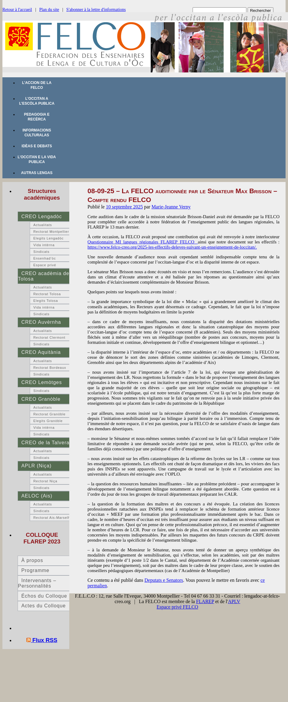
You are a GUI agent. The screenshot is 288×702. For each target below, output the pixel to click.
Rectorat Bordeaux (49, 367)
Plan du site (49, 9)
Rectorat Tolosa (47, 294)
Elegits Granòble (48, 421)
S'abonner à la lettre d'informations (96, 9)
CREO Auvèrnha (41, 322)
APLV (234, 601)
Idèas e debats (37, 146)
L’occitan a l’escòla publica (36, 101)
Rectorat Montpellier (51, 231)
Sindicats (41, 251)
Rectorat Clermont (49, 337)
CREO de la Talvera (45, 442)
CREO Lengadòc (41, 216)
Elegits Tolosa (45, 300)
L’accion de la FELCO (37, 85)
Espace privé (44, 265)
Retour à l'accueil (17, 9)
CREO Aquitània (41, 352)
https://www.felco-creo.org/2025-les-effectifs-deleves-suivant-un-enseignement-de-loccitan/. (172, 247)
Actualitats (42, 225)
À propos (32, 560)
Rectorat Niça (45, 481)
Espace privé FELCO (177, 606)
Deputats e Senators (164, 580)
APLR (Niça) (36, 465)
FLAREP (205, 601)
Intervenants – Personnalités (37, 583)
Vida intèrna (44, 245)
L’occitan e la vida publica (37, 159)
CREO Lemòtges (41, 382)
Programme (35, 570)
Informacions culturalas (36, 132)
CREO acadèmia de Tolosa (43, 276)
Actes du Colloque (43, 605)
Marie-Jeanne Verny (171, 206)
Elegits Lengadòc (48, 238)
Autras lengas (36, 173)
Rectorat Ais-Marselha (52, 517)
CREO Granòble (40, 399)
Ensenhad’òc (44, 258)
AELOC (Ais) (36, 495)
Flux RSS (45, 640)
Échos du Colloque (44, 596)
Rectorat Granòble (49, 414)
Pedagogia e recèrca (37, 116)
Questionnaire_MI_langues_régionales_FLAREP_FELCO (142, 241)
